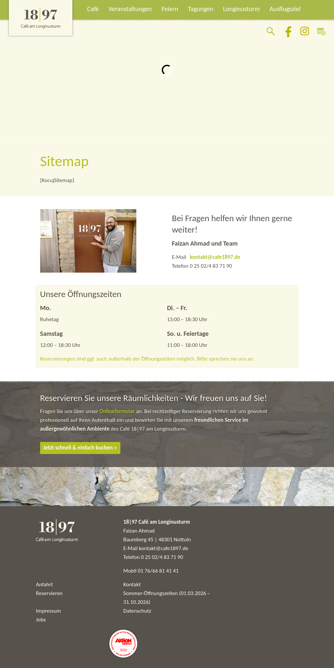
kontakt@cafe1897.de (215, 257)
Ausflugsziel (284, 9)
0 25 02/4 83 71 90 (162, 557)
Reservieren (49, 593)
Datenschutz (137, 610)
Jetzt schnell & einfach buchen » (80, 447)
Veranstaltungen (130, 9)
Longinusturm (241, 9)
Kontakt (132, 584)
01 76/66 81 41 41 (158, 570)
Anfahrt (44, 584)
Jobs (41, 619)
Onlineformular (117, 411)
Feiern (169, 9)
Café (93, 9)
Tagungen (200, 9)
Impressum (48, 610)
